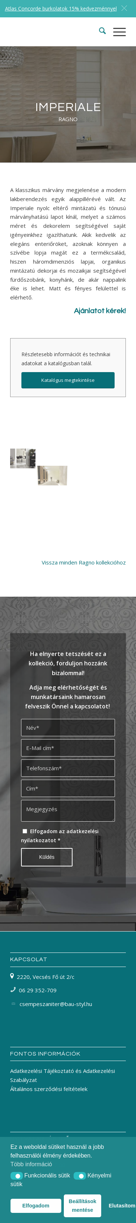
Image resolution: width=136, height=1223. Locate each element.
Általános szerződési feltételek (48, 1088)
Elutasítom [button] (117, 1206)
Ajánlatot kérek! (100, 311)
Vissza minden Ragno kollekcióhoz (84, 562)
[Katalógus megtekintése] (68, 380)
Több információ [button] (31, 1164)
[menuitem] (99, 31)
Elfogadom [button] (35, 1206)
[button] (17, 1176)
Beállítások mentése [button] (82, 1205)
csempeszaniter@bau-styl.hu (56, 1003)
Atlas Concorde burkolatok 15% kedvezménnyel (61, 8)
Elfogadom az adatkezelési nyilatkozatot (60, 836)
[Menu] (116, 31)
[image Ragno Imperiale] (25, 451)
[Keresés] (99, 31)
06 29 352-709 (38, 990)
